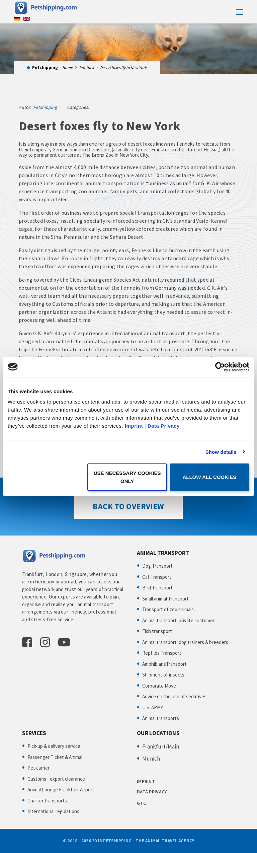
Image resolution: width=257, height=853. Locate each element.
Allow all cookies (209, 477)
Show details (221, 451)
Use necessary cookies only (127, 477)
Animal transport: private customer (178, 620)
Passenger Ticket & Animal (54, 757)
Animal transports (160, 718)
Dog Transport (157, 566)
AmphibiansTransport (164, 664)
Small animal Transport (165, 598)
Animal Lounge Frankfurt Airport (60, 789)
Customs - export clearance (56, 779)
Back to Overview (128, 506)
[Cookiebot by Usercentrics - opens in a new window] (220, 367)
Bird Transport (157, 587)
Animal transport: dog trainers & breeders (185, 642)
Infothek (86, 67)
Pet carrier (38, 768)
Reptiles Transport (161, 653)
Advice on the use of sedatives (174, 696)
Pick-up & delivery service (53, 746)
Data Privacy (164, 426)
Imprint (134, 426)
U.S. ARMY (152, 707)
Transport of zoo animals (168, 609)
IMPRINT (146, 781)
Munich (151, 758)
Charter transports (47, 800)
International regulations (53, 811)
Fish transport (157, 631)
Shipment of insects (163, 674)
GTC (141, 803)
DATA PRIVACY (152, 792)
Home (67, 67)
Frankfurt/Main (160, 746)
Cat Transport (156, 577)
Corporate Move (159, 686)
